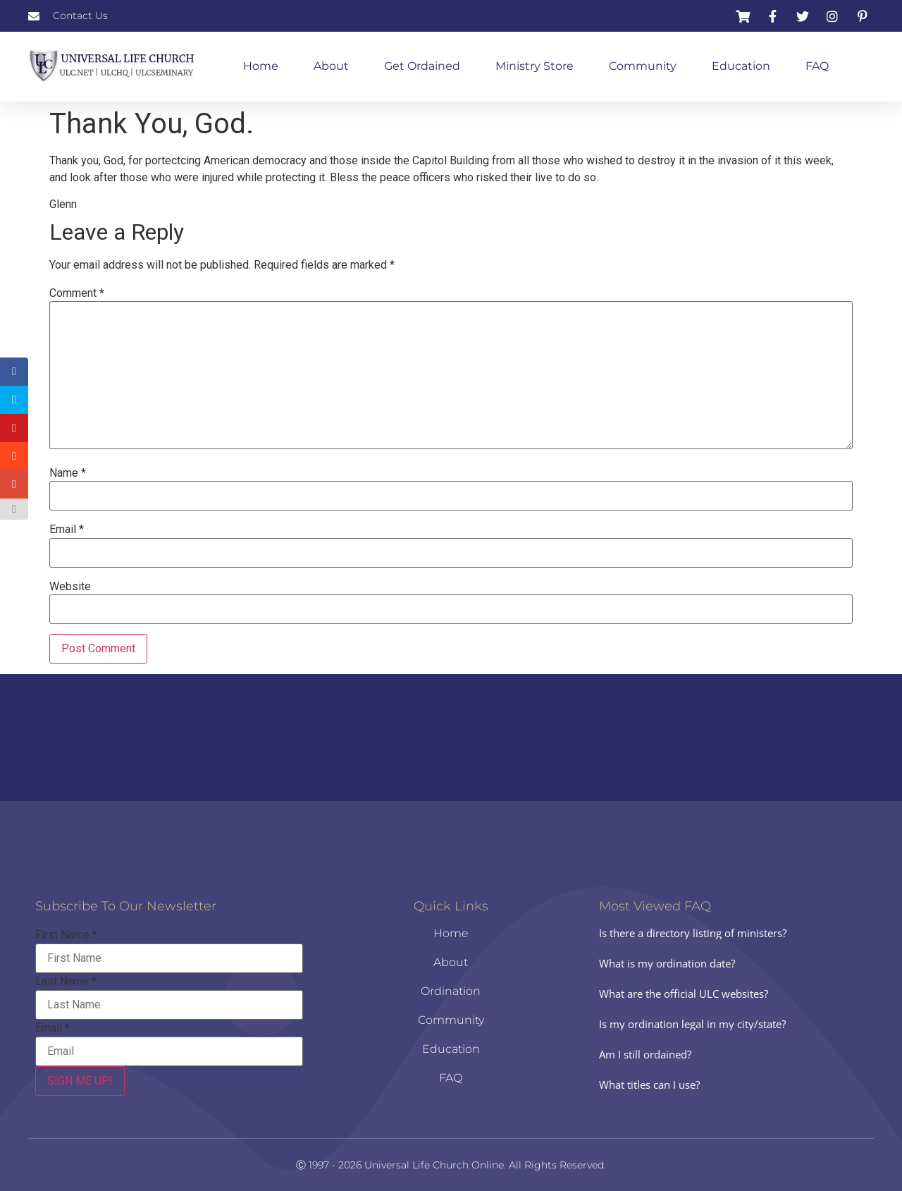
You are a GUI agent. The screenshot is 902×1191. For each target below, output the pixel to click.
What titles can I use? (649, 1084)
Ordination (451, 991)
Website (70, 586)
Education (741, 66)
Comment (76, 293)
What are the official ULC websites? (683, 994)
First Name (66, 935)
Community (642, 66)
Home (260, 66)
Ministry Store (534, 66)
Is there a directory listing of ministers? (692, 933)
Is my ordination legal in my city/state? (692, 1024)
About (331, 66)
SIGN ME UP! (80, 1080)
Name (67, 473)
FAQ (817, 66)
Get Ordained (422, 66)
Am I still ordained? (645, 1054)
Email (66, 529)
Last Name (66, 981)
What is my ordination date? (667, 963)
